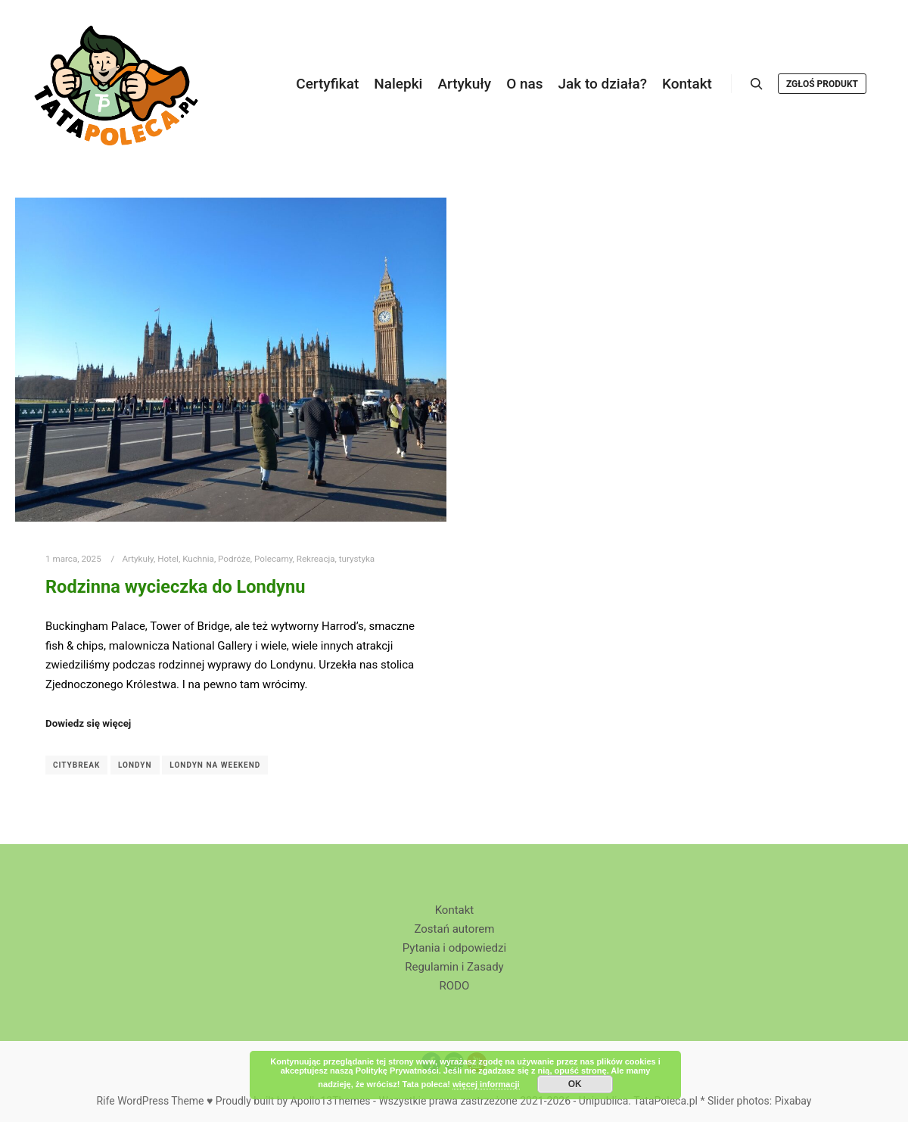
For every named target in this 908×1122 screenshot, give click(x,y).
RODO (455, 986)
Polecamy (273, 558)
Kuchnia (198, 558)
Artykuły (138, 558)
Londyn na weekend (214, 765)
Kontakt (454, 910)
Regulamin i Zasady (454, 967)
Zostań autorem (454, 929)
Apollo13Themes (331, 1101)
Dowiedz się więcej (88, 723)
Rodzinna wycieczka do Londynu (175, 586)
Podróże (234, 558)
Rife (105, 1101)
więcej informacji (486, 1084)
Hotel (168, 558)
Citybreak (76, 765)
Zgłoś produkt (822, 84)
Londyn (135, 765)
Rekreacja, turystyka (336, 558)
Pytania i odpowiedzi (454, 948)
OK (575, 1084)
